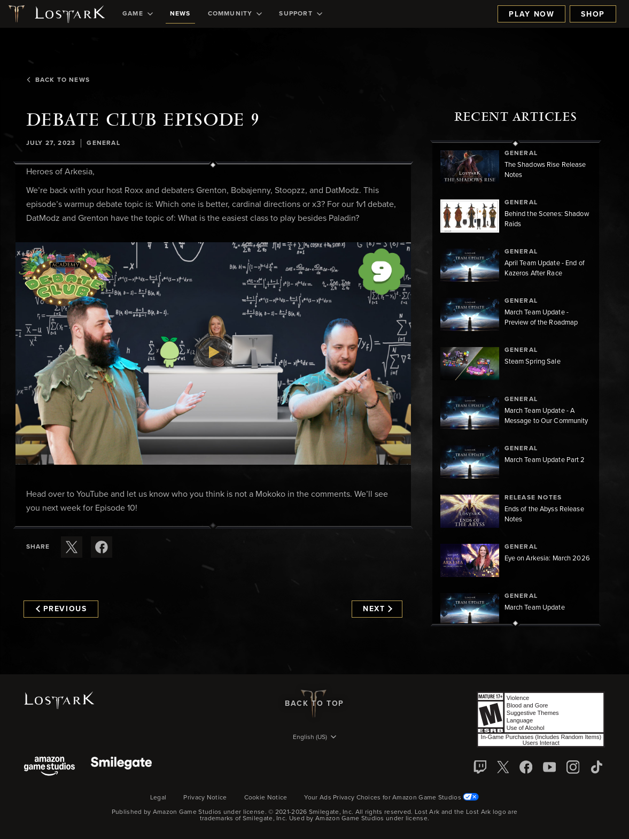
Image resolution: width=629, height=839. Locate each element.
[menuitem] (137, 14)
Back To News (57, 80)
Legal (158, 798)
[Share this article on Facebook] (101, 547)
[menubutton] (315, 738)
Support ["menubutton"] (300, 14)
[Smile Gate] (121, 767)
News (180, 14)
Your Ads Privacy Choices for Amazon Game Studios (391, 798)
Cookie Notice (266, 798)
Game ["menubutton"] (137, 14)
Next (377, 609)
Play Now (531, 14)
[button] (213, 353)
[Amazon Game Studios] (49, 767)
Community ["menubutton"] (235, 14)
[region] (515, 383)
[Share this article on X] (71, 547)
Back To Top (314, 703)
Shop (593, 14)
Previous (61, 609)
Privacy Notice (205, 798)
